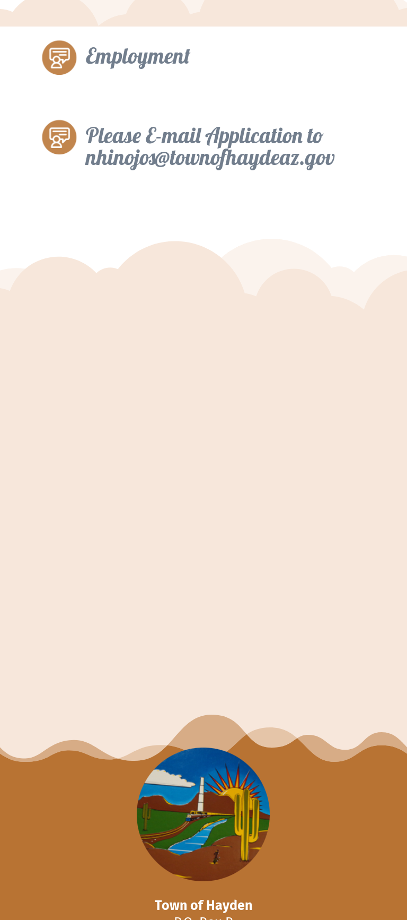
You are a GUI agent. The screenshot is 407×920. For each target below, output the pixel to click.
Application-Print (113, 318)
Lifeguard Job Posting (127, 585)
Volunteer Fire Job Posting (130, 394)
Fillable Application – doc (129, 269)
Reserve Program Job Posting (135, 455)
